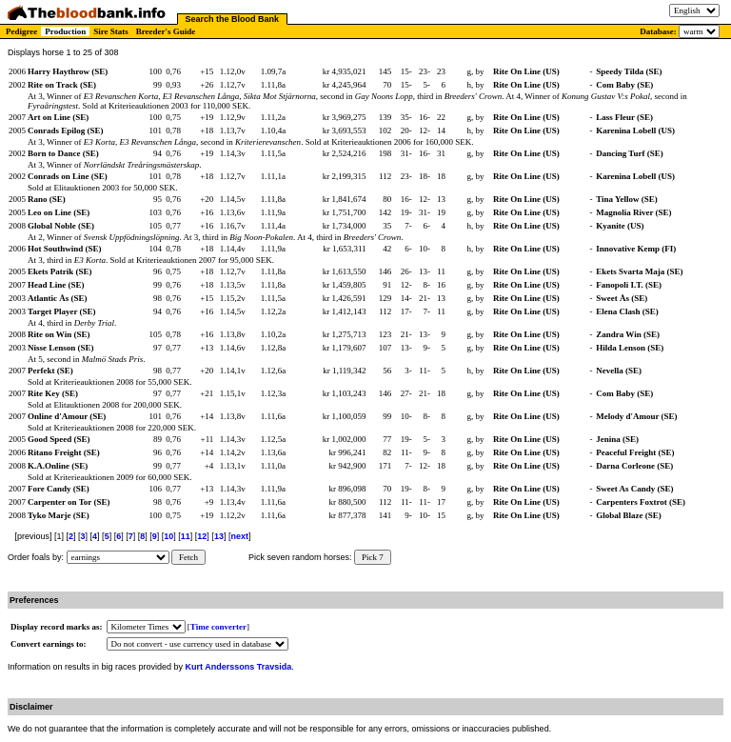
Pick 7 (373, 557)
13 (219, 536)
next (239, 536)
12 (202, 536)
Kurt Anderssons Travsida (239, 667)
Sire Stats (110, 31)
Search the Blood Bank (233, 19)
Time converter (218, 627)
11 (185, 536)
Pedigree (21, 31)
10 (168, 536)
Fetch (188, 557)
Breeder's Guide (166, 31)
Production (65, 31)
